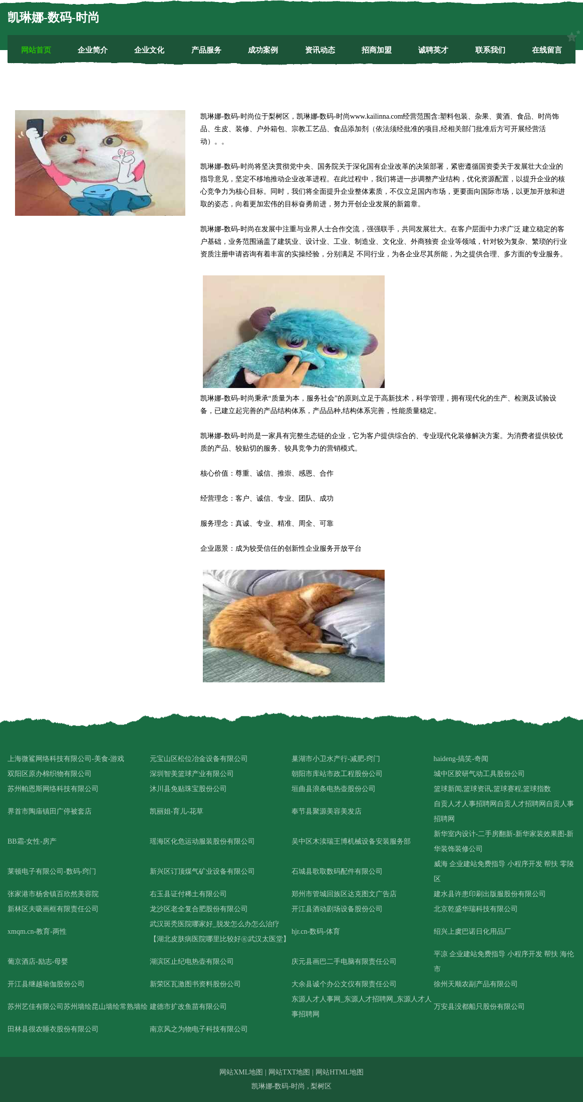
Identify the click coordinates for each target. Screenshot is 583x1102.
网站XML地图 (241, 1072)
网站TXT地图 (289, 1072)
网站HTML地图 (340, 1072)
